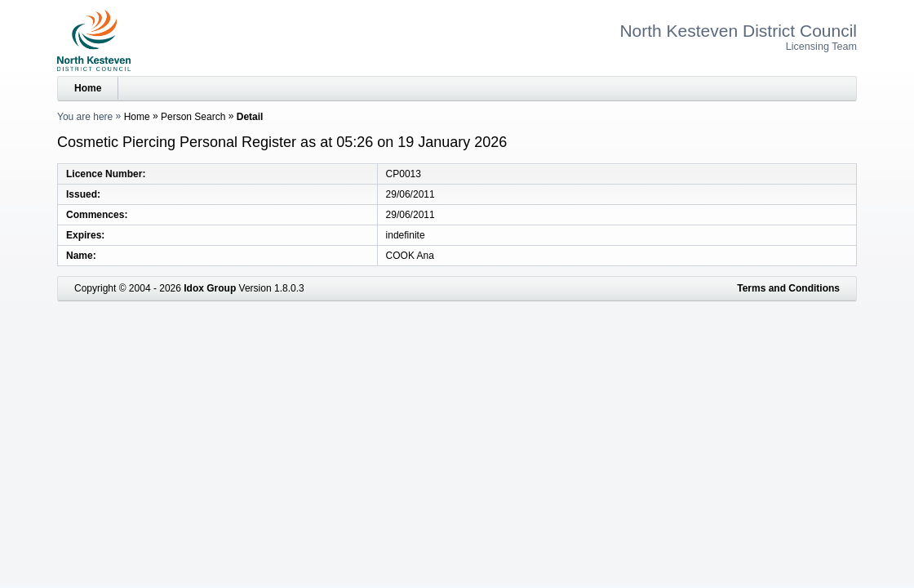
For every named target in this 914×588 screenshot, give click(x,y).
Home (87, 88)
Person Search (193, 116)
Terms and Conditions (788, 288)
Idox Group (210, 288)
